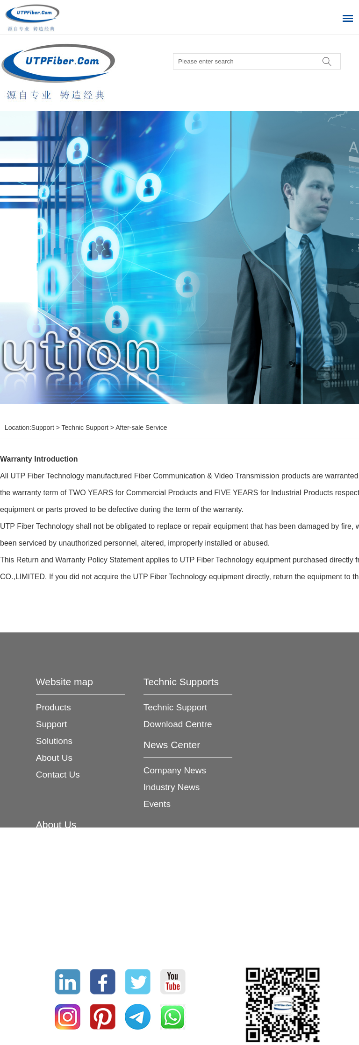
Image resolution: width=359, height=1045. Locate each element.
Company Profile (68, 850)
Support (42, 427)
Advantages (59, 867)
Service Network (68, 884)
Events (157, 804)
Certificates (58, 900)
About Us (54, 758)
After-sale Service (141, 427)
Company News (175, 770)
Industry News (172, 787)
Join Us (50, 917)
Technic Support (85, 427)
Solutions (54, 741)
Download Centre (178, 724)
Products (53, 707)
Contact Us (58, 774)
